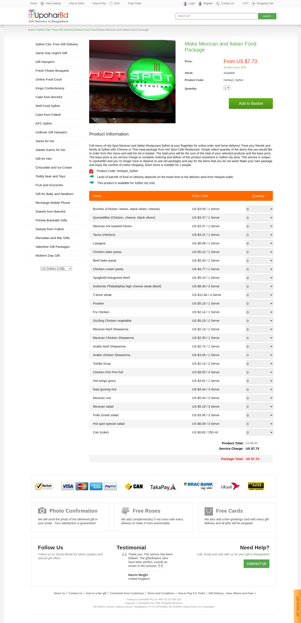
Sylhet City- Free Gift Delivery (55, 29)
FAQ (116, 3)
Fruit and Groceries (49, 185)
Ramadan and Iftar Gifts (53, 238)
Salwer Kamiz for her (51, 150)
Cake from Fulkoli (48, 114)
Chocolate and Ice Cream (54, 167)
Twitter (55, 568)
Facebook (43, 568)
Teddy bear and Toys (50, 176)
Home (33, 3)
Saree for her (45, 141)
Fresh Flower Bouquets (52, 70)
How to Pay (99, 3)
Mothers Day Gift (48, 255)
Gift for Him (44, 158)
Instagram (93, 568)
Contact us (256, 563)
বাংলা (245, 3)
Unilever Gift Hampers (51, 132)
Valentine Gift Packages (53, 246)
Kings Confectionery (50, 88)
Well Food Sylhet (48, 106)
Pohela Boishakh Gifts (51, 220)
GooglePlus (68, 568)
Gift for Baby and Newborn (55, 194)
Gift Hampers (45, 62)
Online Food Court (86, 29)
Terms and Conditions (160, 593)
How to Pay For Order (191, 593)
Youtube (80, 568)
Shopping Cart (265, 3)
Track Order (135, 3)
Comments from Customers (127, 593)
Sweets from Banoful (50, 211)
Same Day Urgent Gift (51, 53)
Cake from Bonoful (49, 97)
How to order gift (96, 593)
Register (208, 3)
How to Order (76, 3)
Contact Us (227, 3)
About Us (59, 593)
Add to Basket (251, 103)
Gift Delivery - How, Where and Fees (231, 593)
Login (192, 3)
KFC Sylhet (44, 123)
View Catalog (53, 3)
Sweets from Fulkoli (50, 229)
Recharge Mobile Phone (53, 202)
